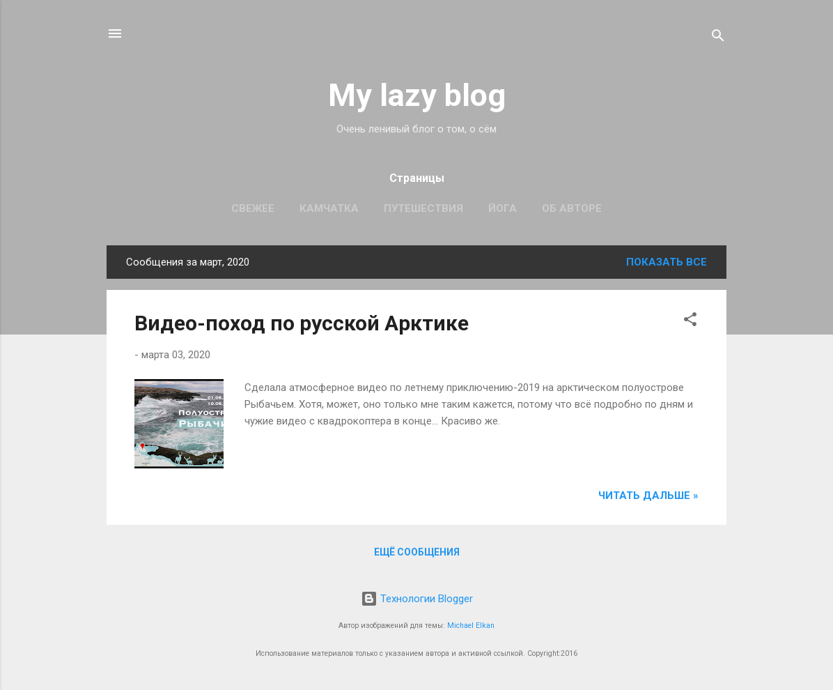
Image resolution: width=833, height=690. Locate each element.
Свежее (252, 208)
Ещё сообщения (417, 552)
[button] (690, 321)
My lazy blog (417, 95)
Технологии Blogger (417, 598)
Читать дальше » (648, 495)
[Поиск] (718, 38)
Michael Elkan (471, 625)
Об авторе (572, 208)
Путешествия (423, 208)
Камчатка (329, 208)
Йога (502, 208)
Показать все (666, 262)
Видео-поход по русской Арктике (301, 323)
